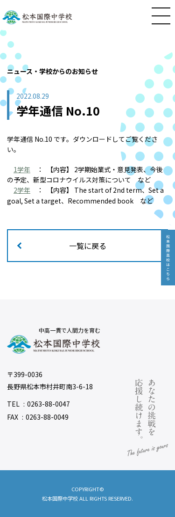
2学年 (22, 190)
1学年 (22, 169)
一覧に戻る (87, 245)
